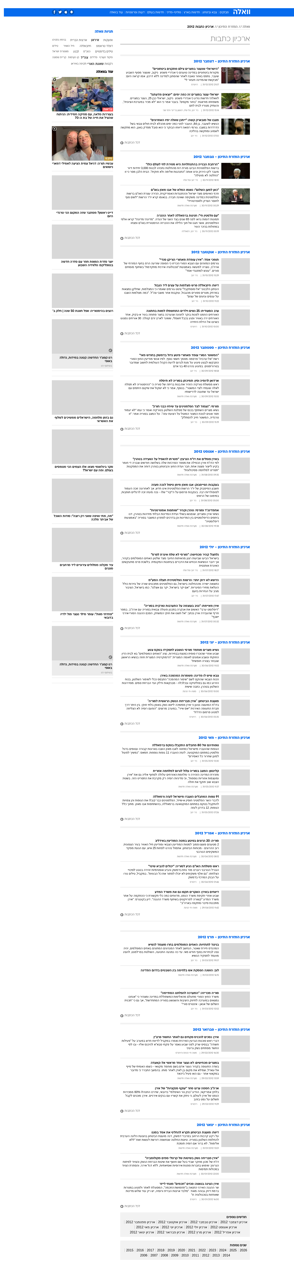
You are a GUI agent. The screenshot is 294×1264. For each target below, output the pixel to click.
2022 (198, 1250)
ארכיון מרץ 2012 (195, 1232)
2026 (239, 1250)
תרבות (192, 4)
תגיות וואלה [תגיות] (100, 31)
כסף (168, 4)
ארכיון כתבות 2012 (196, 27)
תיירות (130, 4)
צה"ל (80, 57)
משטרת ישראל (56, 51)
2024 (219, 1250)
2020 (177, 1250)
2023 (208, 1250)
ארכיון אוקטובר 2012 (168, 1222)
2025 (229, 1250)
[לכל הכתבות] (181, 143)
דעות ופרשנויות (131, 12)
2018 (157, 1250)
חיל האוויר (64, 46)
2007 (150, 1255)
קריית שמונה (55, 57)
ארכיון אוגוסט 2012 (219, 1227)
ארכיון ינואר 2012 (138, 1232)
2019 (167, 1250)
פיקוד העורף (102, 57)
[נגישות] (5, 4)
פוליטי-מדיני (170, 12)
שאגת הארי (92, 64)
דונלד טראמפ (100, 46)
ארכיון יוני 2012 (168, 1227)
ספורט (205, 4)
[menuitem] (217, 4)
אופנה (100, 4)
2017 (146, 1250)
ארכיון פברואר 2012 (167, 1232)
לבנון (72, 51)
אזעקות (104, 40)
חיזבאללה (81, 46)
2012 (202, 1255)
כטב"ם (83, 51)
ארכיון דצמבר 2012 (229, 1222)
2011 (191, 1255)
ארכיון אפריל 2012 (223, 1232)
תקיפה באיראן (75, 64)
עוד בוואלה (112, 12)
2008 (160, 1255)
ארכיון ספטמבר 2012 (136, 1222)
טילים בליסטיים (100, 51)
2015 (126, 1250)
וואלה (242, 27)
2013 (212, 1255)
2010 (181, 1255)
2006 (140, 1255)
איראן (91, 40)
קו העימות (69, 57)
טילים (51, 46)
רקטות (105, 64)
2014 (222, 1255)
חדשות (219, 4)
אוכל (157, 4)
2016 (136, 1250)
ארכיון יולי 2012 (192, 1227)
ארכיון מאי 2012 (143, 1227)
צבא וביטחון (206, 12)
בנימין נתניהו (55, 40)
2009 (171, 1255)
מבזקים (220, 12)
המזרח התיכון (224, 27)
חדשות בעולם (151, 12)
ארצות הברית (74, 40)
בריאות (144, 4)
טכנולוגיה (115, 4)
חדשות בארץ (188, 12)
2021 (188, 1250)
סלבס (179, 4)
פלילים (90, 57)
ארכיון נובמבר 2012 (199, 1222)
